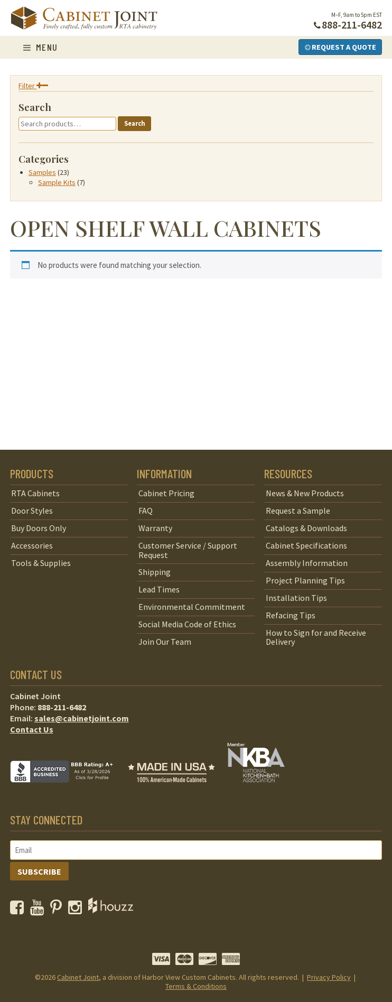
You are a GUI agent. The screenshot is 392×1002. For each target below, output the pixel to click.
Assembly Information (307, 563)
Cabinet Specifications (306, 545)
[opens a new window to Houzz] (110, 910)
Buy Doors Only (38, 528)
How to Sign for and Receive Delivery (316, 637)
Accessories (32, 545)
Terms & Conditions (196, 986)
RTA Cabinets (35, 493)
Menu (40, 47)
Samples (42, 172)
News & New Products (305, 493)
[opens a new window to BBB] (68, 790)
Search (134, 123)
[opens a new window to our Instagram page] (77, 910)
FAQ (145, 510)
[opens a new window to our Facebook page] (19, 910)
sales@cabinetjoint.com (81, 718)
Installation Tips (296, 597)
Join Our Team (164, 641)
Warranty (155, 528)
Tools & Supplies (41, 563)
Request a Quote (340, 47)
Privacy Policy (329, 977)
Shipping (154, 572)
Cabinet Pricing (166, 493)
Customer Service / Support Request (187, 550)
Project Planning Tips (305, 580)
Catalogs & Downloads (306, 528)
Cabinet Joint (78, 977)
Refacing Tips (290, 615)
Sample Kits (57, 182)
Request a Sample (298, 510)
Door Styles (32, 510)
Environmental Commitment (191, 606)
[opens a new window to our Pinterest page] (58, 910)
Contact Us (31, 729)
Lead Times (159, 589)
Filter (33, 85)
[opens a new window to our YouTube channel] (39, 910)
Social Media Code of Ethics (187, 624)
